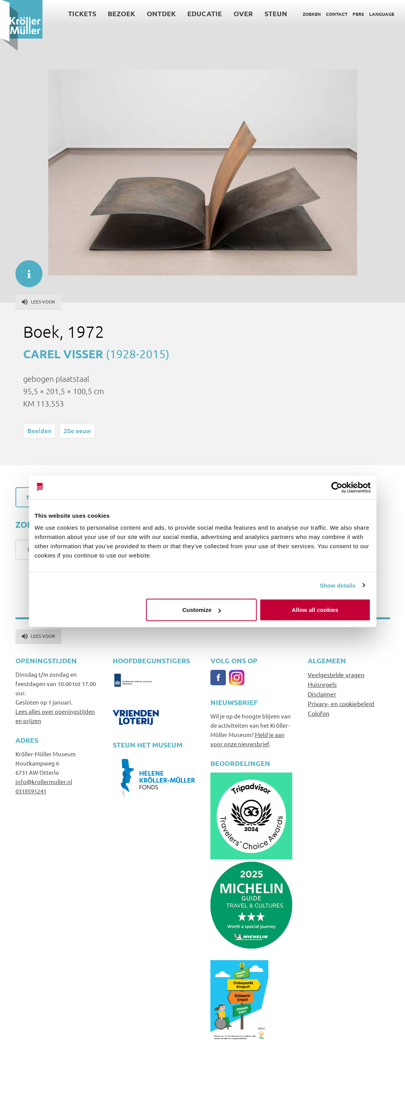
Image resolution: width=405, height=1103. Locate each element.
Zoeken (312, 14)
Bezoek (121, 13)
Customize (201, 610)
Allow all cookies (315, 610)
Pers (358, 14)
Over (243, 13)
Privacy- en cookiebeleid (341, 703)
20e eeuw (77, 430)
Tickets (82, 13)
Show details (338, 585)
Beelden (39, 430)
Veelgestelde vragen (336, 674)
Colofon (318, 713)
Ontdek (161, 13)
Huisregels (322, 684)
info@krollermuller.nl (43, 781)
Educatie (204, 13)
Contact (336, 14)
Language (381, 14)
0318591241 (30, 791)
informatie (25, 270)
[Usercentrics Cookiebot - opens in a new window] (337, 487)
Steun (275, 13)
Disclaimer (322, 694)
